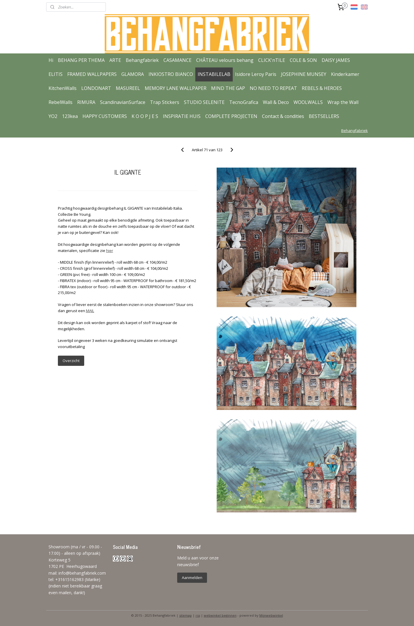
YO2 (53, 116)
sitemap (185, 615)
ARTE (115, 60)
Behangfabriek (142, 60)
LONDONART (96, 88)
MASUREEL (128, 88)
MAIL (90, 310)
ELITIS (56, 74)
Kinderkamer (345, 74)
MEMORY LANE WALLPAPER (175, 88)
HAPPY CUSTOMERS (104, 116)
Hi (51, 60)
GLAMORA (132, 74)
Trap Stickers (164, 102)
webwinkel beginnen (220, 615)
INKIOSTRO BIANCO (171, 74)
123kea (70, 116)
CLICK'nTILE (271, 60)
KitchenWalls (63, 88)
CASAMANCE (177, 60)
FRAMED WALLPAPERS (92, 74)
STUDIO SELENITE (204, 102)
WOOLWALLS (308, 102)
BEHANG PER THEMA (81, 60)
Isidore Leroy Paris (255, 74)
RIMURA (86, 102)
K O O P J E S (145, 116)
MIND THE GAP (228, 88)
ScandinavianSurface (122, 102)
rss (198, 615)
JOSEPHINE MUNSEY (303, 74)
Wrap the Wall (342, 102)
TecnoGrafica (243, 102)
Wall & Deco (276, 102)
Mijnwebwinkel (271, 615)
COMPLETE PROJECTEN (231, 116)
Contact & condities (283, 116)
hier (109, 250)
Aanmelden (192, 577)
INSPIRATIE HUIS (182, 116)
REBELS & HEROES (322, 88)
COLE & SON (303, 60)
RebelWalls (61, 102)
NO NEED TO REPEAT (273, 88)
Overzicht (70, 360)
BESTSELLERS (324, 116)
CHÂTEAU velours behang (224, 60)
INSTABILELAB (214, 74)
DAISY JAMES (336, 60)
